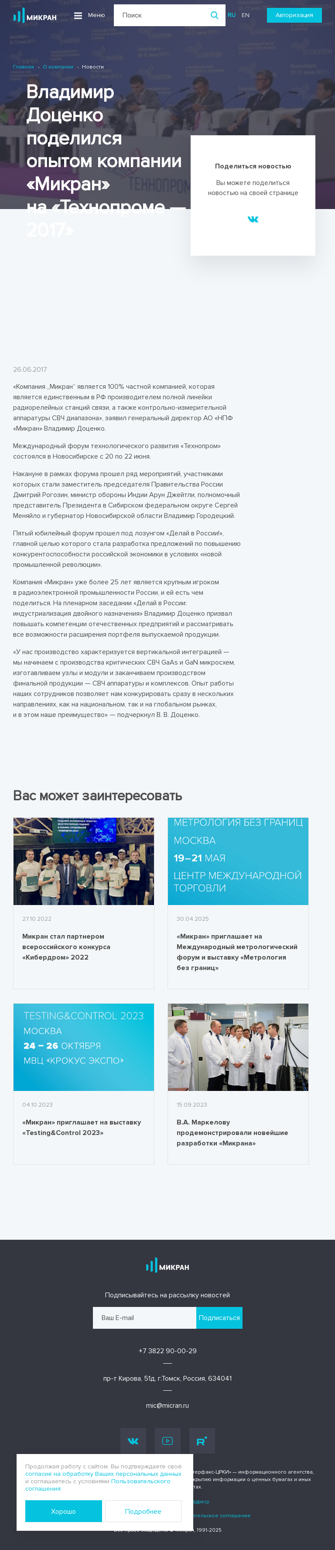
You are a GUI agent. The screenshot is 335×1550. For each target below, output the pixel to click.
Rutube (202, 1441)
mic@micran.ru (167, 1405)
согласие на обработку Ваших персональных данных (103, 1474)
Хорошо (63, 1511)
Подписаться (219, 1317)
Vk (133, 1440)
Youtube (167, 1441)
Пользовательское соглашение (210, 1515)
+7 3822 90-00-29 (168, 1351)
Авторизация (294, 15)
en (246, 15)
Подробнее (143, 1511)
